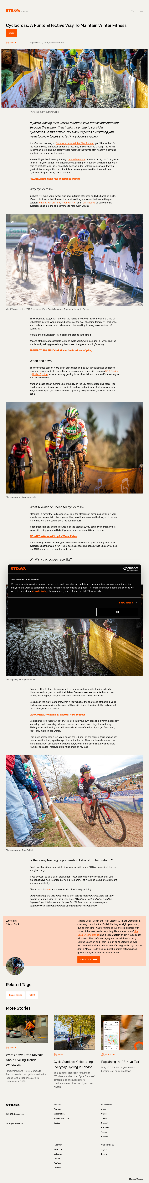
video (48, 889)
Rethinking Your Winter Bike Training (75, 143)
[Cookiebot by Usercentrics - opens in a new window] (125, 569)
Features (57, 1109)
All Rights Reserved (14, 1123)
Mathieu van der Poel (49, 202)
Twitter (57, 1158)
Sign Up (104, 1149)
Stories (104, 1118)
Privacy (104, 1136)
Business (105, 1127)
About (104, 1109)
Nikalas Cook (58, 42)
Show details (126, 602)
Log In (104, 1154)
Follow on (88, 959)
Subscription (59, 1114)
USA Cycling (111, 371)
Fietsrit (32, 995)
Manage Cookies (136, 1179)
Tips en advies (15, 995)
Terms (104, 1132)
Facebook (58, 1149)
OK (117, 612)
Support (104, 1123)
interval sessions (76, 159)
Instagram (58, 1154)
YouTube (57, 1163)
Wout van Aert (68, 202)
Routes (57, 1123)
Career (104, 1114)
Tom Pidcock (88, 202)
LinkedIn (57, 1167)
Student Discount (61, 1118)
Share (11, 33)
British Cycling (40, 374)
